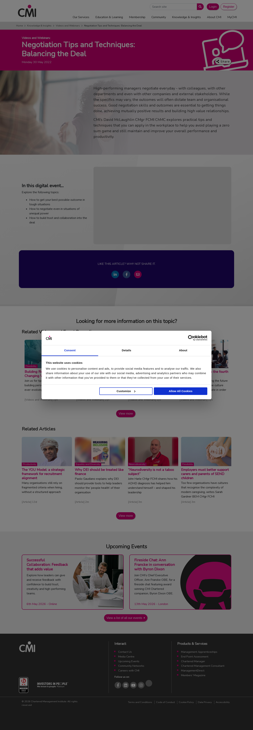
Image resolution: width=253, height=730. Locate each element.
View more (126, 413)
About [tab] (183, 350)
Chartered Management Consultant (202, 666)
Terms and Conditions (140, 702)
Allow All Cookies (180, 391)
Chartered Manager (193, 661)
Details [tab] (126, 350)
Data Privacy (205, 702)
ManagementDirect (192, 670)
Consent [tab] (70, 350)
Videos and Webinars (68, 25)
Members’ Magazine (193, 675)
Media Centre (126, 656)
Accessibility (223, 702)
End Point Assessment (194, 656)
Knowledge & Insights (39, 25)
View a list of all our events (124, 618)
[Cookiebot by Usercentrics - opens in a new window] (190, 338)
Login (213, 6)
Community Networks (131, 666)
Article (27, 502)
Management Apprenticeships (199, 652)
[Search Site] (173, 6)
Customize (126, 391)
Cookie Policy (186, 702)
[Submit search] (199, 6)
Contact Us (125, 652)
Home (19, 25)
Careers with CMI (128, 670)
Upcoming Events (128, 661)
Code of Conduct (165, 702)
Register (228, 6)
